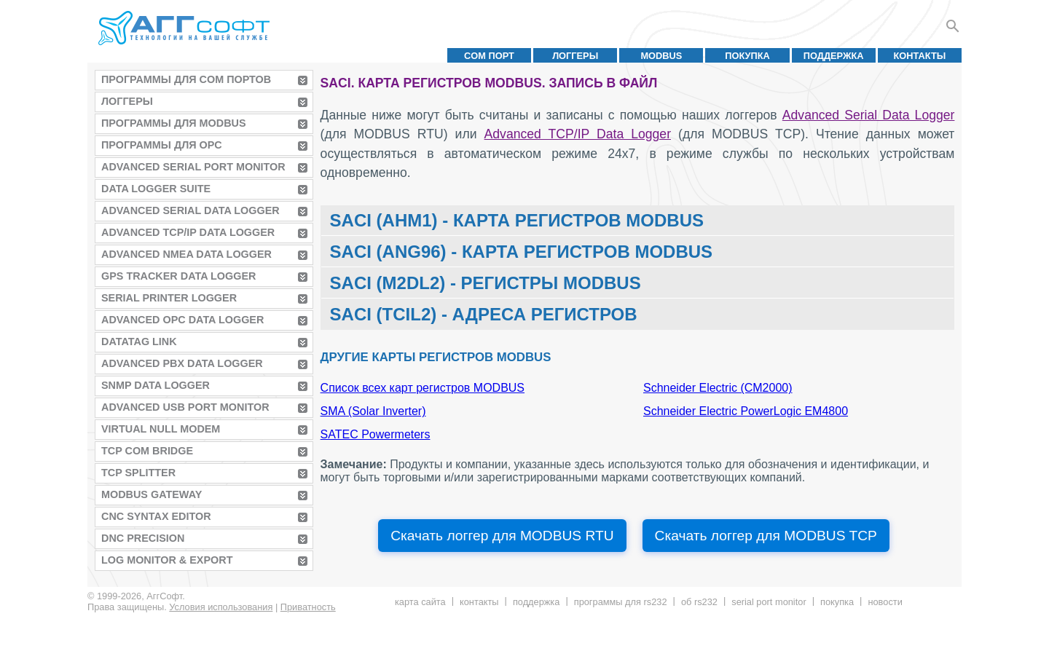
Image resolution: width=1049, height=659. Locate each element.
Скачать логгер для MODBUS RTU (501, 535)
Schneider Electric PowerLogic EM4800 (745, 411)
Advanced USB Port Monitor (185, 407)
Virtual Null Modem (160, 429)
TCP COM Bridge (147, 451)
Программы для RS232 (620, 601)
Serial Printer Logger (169, 298)
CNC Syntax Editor (156, 516)
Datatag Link (139, 341)
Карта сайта (420, 601)
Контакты (920, 55)
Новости (885, 601)
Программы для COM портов (186, 79)
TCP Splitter (138, 472)
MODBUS (661, 55)
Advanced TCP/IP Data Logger (188, 232)
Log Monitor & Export (166, 560)
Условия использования (220, 606)
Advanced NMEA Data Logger (186, 254)
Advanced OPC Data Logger (182, 319)
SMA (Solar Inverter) (373, 411)
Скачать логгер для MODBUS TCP (766, 535)
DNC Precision (142, 538)
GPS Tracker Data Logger (178, 276)
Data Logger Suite (156, 188)
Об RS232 (699, 601)
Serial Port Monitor (768, 601)
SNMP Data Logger (155, 385)
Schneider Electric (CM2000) (718, 388)
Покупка (747, 55)
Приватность (308, 606)
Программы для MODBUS (173, 123)
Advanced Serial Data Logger (190, 210)
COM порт (489, 55)
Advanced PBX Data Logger (182, 363)
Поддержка (834, 55)
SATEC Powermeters (376, 434)
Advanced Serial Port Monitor (193, 167)
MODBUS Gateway (151, 494)
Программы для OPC (161, 145)
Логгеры (575, 55)
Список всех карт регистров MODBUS (422, 388)
